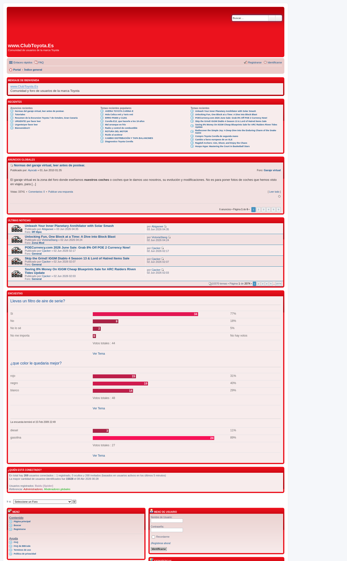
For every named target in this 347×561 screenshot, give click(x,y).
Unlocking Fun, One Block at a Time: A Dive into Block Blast (226, 114)
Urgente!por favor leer (26, 124)
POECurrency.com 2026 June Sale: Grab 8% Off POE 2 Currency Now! (231, 118)
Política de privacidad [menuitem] (25, 554)
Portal (17, 69)
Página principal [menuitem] (22, 521)
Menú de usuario (163, 512)
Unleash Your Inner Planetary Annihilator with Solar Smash (225, 111)
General (37, 253)
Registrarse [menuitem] (254, 62)
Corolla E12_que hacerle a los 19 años (125, 121)
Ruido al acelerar (114, 135)
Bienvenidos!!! (22, 128)
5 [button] (273, 209)
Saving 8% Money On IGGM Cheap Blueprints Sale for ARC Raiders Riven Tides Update (236, 125)
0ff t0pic (37, 231)
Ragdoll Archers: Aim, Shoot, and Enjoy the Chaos (221, 143)
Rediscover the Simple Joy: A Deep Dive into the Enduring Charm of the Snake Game (235, 131)
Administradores (32, 489)
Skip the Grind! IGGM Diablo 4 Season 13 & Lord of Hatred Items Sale (231, 121)
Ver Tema (99, 353)
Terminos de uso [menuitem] (22, 550)
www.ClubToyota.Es (24, 86)
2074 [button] (278, 283)
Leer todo (274, 191)
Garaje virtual (272, 170)
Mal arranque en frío (115, 124)
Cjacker (46, 250)
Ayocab (32, 170)
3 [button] (263, 209)
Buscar (271, 18)
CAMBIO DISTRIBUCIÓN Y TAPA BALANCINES (129, 138)
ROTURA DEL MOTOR (116, 131)
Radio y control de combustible (121, 128)
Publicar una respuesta (60, 191)
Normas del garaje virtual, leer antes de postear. (39, 111)
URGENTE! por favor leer (28, 121)
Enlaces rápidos (22, 62)
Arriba (279, 196)
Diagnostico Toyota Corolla (119, 141)
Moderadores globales (57, 489)
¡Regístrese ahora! (161, 543)
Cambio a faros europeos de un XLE (214, 139)
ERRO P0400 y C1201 (116, 118)
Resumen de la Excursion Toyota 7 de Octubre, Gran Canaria (46, 118)
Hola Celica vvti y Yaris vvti (119, 114)
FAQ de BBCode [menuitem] (22, 546)
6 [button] (278, 209)
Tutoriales (20, 114)
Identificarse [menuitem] (275, 62)
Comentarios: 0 (36, 191)
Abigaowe (47, 229)
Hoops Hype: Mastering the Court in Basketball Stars (222, 146)
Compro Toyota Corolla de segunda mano (216, 136)
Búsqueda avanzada (278, 18)
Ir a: (9, 501)
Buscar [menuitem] (17, 525)
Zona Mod (38, 242)
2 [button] (258, 209)
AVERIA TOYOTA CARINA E (119, 111)
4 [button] (268, 209)
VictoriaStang (49, 239)
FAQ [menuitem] (41, 62)
